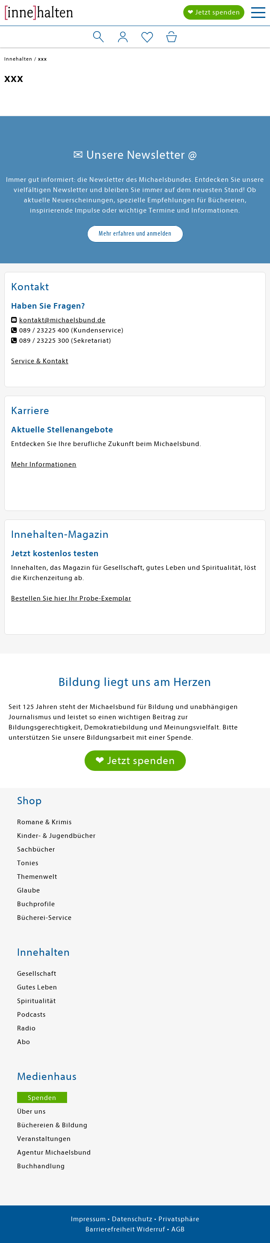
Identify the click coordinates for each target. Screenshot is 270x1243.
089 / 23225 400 (44, 330)
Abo (23, 1042)
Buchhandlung (41, 1166)
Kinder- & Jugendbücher (56, 836)
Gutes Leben (37, 987)
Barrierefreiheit (110, 1229)
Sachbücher (36, 849)
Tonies (27, 863)
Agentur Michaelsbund (54, 1152)
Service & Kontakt (39, 361)
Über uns (31, 1111)
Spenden (42, 1098)
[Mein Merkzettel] (147, 37)
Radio (26, 1028)
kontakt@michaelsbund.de (62, 320)
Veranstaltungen (44, 1139)
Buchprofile (36, 904)
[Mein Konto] (123, 36)
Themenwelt (37, 877)
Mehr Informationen (43, 464)
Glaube (28, 890)
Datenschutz (132, 1219)
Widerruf (151, 1229)
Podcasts (31, 1014)
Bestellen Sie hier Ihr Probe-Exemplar (71, 598)
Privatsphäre (179, 1219)
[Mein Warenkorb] (171, 36)
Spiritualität (36, 1001)
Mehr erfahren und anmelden (135, 233)
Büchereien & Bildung (52, 1125)
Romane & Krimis (44, 822)
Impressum (88, 1219)
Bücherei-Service (44, 918)
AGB (178, 1229)
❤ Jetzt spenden (214, 12)
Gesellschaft (36, 973)
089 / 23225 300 (44, 340)
